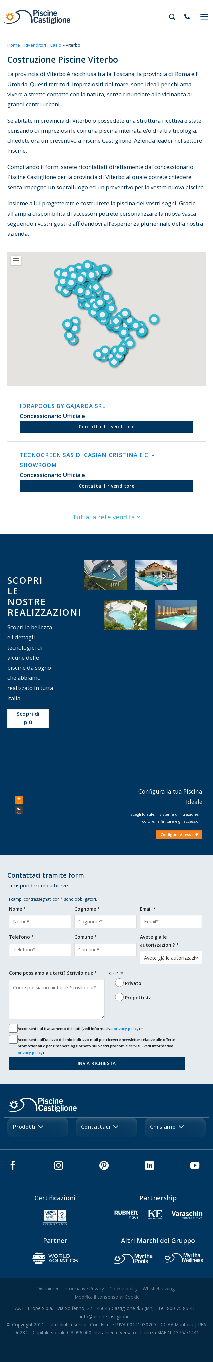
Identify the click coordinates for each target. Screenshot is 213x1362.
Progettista (138, 997)
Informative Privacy (84, 1288)
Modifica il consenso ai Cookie (107, 1297)
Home (13, 45)
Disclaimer (48, 1288)
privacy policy (126, 1028)
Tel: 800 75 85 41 (176, 1308)
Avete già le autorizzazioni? (159, 941)
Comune (85, 937)
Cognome (87, 909)
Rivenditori (35, 45)
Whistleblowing (159, 1288)
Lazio (55, 45)
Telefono (21, 937)
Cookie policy (123, 1288)
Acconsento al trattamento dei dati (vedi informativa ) (80, 1028)
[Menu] (204, 17)
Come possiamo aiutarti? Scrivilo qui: (53, 973)
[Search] (172, 17)
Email (147, 909)
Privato (133, 983)
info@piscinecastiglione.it (106, 1316)
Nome (17, 909)
